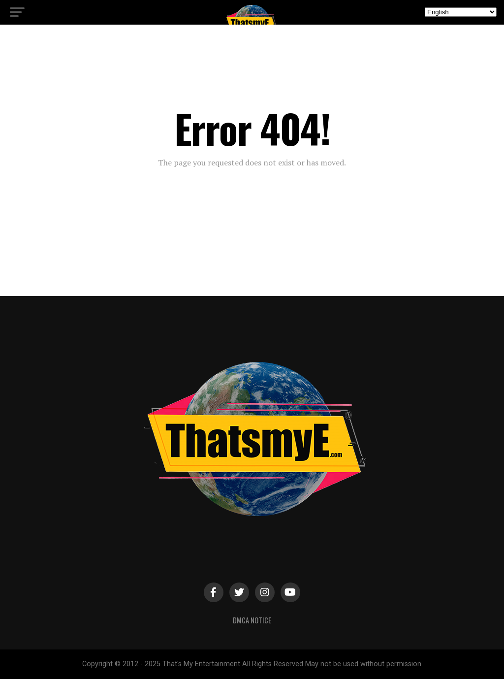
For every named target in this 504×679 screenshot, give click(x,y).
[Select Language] (461, 12)
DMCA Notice (252, 620)
